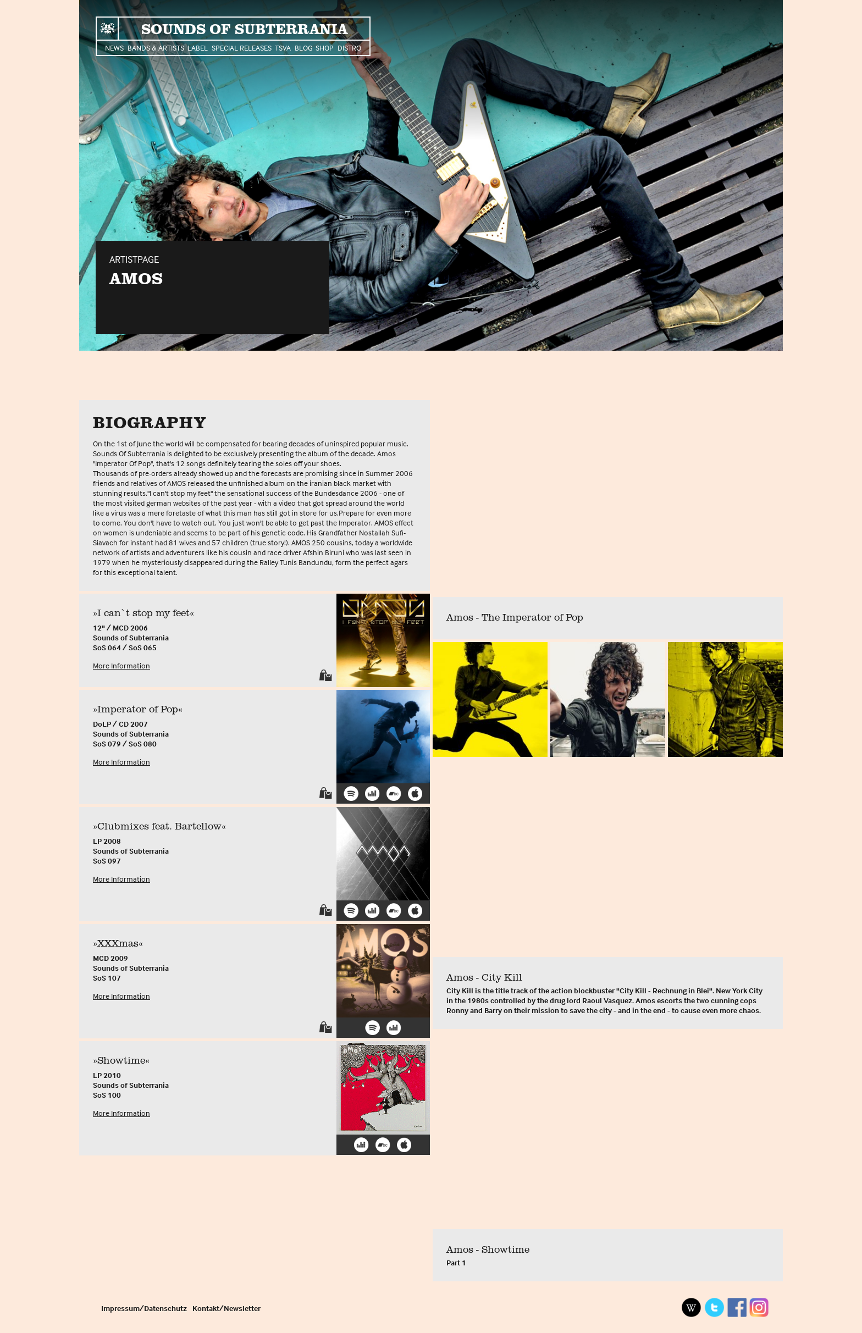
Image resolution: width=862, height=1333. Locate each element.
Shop (325, 47)
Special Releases (242, 47)
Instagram (759, 1307)
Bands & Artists (156, 47)
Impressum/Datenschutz (144, 1308)
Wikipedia (691, 1307)
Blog (303, 47)
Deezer (372, 793)
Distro (349, 47)
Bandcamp (393, 793)
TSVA (283, 47)
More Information (121, 665)
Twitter (714, 1307)
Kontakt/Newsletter (226, 1308)
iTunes (415, 793)
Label (197, 47)
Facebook (737, 1307)
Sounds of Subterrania (244, 28)
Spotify (351, 793)
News (114, 47)
